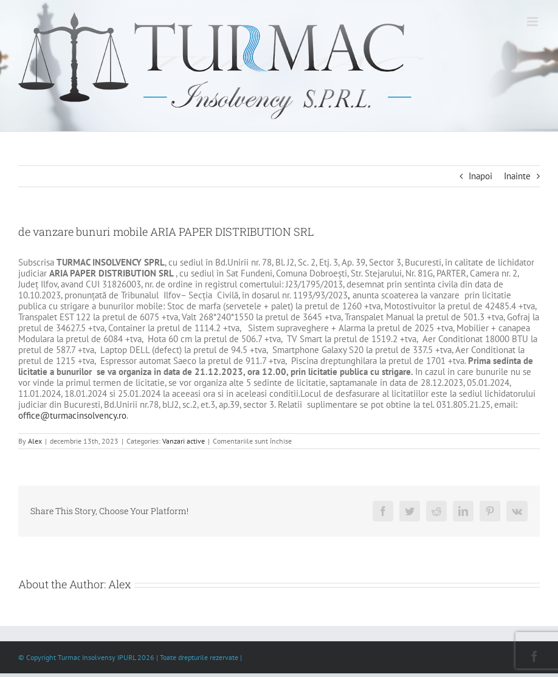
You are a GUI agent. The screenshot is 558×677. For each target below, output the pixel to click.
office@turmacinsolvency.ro (72, 415)
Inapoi (480, 176)
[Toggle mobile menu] (533, 21)
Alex (35, 440)
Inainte (517, 176)
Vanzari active (183, 440)
